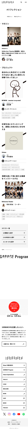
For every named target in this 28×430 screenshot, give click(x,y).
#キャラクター (9, 113)
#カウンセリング (15, 167)
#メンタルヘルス (5, 115)
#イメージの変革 (14, 115)
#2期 (3, 219)
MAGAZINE (6, 389)
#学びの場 (21, 214)
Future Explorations (8, 374)
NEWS (4, 393)
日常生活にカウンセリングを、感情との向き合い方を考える (13, 126)
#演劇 (3, 214)
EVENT (4, 384)
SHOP (4, 398)
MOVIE (4, 403)
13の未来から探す (8, 237)
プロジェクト (17, 16)
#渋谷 (7, 214)
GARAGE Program (8, 370)
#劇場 (3, 216)
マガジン (9, 16)
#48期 (22, 169)
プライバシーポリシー (14, 428)
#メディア (17, 169)
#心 (3, 113)
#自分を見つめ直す (6, 117)
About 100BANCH (8, 365)
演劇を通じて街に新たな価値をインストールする (13, 177)
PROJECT (5, 379)
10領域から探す (8, 233)
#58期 (13, 117)
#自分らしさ (19, 216)
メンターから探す (8, 242)
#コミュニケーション (10, 216)
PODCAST (5, 407)
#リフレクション (16, 113)
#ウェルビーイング (6, 167)
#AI (13, 169)
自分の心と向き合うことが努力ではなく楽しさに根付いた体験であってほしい (13, 75)
